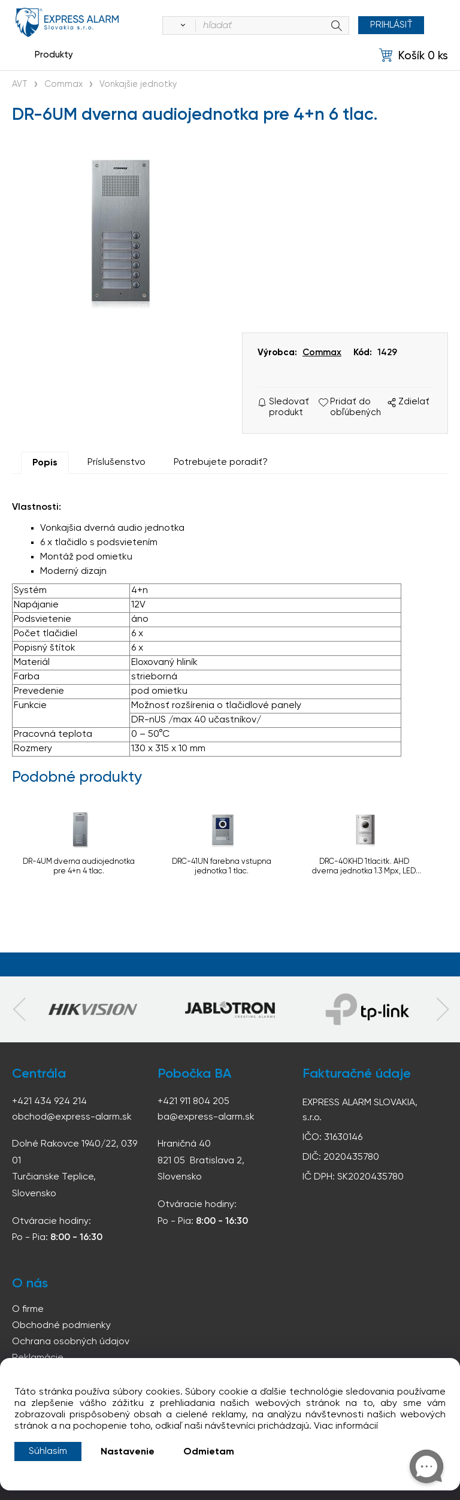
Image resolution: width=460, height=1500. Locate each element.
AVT (20, 84)
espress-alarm (67, 22)
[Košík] (413, 55)
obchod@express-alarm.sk (72, 1117)
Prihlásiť (391, 25)
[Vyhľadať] (180, 26)
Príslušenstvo (116, 462)
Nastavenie (128, 1452)
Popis (45, 463)
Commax (63, 84)
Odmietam (208, 1452)
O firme (28, 1309)
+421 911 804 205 (193, 1101)
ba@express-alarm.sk (206, 1117)
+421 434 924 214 (49, 1101)
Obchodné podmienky (61, 1325)
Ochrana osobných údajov (70, 1342)
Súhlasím (48, 1451)
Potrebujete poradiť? (221, 462)
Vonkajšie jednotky (138, 84)
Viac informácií (346, 1426)
